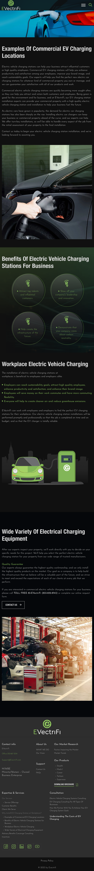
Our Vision (40, 753)
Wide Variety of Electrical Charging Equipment (24, 830)
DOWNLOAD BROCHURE (64, 784)
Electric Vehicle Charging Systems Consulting (68, 798)
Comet (59, 773)
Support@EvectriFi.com (11, 760)
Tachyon (60, 776)
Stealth (60, 766)
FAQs (38, 773)
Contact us (11, 605)
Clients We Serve (9, 809)
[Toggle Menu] (83, 5)
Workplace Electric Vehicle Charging (19, 827)
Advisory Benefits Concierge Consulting (17, 834)
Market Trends (60, 753)
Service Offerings (11, 803)
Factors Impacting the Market (66, 750)
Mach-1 (60, 769)
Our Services (7, 798)
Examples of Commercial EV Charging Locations (24, 817)
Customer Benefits (9, 806)
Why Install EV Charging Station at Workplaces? (21, 813)
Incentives (6, 837)
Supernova (61, 780)
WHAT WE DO (42, 750)
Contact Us (40, 769)
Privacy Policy (47, 861)
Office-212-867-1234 (9, 754)
